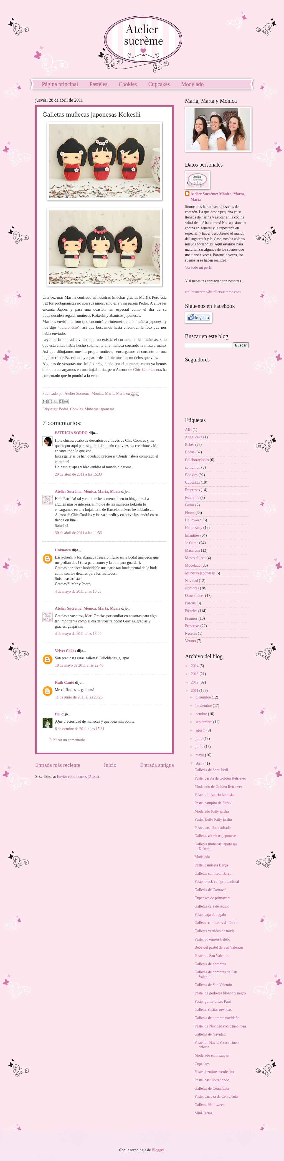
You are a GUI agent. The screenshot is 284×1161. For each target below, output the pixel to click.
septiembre (204, 722)
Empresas (192, 490)
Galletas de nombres (210, 964)
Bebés (189, 445)
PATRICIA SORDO (71, 433)
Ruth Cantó (64, 682)
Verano (190, 641)
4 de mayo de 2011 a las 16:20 (78, 634)
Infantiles (192, 535)
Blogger (158, 1150)
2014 (195, 666)
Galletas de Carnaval (210, 890)
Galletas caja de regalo (211, 906)
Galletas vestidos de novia (214, 931)
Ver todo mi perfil (198, 267)
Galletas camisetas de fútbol (215, 923)
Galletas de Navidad (209, 1034)
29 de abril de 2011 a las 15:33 (78, 474)
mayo (200, 755)
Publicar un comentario (67, 740)
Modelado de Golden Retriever (218, 787)
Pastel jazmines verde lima (214, 1072)
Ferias (189, 505)
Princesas (192, 626)
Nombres (192, 588)
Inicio (110, 765)
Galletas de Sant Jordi (211, 770)
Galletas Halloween (209, 1105)
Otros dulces (194, 596)
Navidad (191, 581)
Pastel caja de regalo (210, 915)
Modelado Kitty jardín (211, 811)
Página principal (60, 84)
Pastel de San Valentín (211, 956)
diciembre (204, 697)
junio (200, 747)
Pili (57, 714)
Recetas (191, 633)
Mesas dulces (195, 558)
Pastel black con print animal (216, 881)
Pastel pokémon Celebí (212, 939)
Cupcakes (159, 84)
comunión (192, 467)
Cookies (128, 84)
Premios (191, 618)
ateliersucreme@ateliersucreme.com (213, 292)
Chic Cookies (144, 369)
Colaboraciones (197, 460)
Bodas (64, 409)
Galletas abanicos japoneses (215, 836)
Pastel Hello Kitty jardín (213, 819)
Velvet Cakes (65, 651)
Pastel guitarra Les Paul (212, 1001)
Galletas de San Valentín (213, 985)
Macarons (192, 550)
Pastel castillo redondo (211, 1080)
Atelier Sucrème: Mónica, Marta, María (87, 491)
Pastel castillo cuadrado (212, 828)
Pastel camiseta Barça (211, 865)
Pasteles (98, 84)
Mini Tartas (203, 1113)
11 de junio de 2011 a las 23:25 (79, 697)
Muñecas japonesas (99, 409)
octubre (202, 714)
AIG (188, 430)
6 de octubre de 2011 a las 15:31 (79, 729)
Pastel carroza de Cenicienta (216, 1096)
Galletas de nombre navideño (216, 1018)
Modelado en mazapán (211, 1055)
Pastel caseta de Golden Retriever (220, 778)
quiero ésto (68, 327)
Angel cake (193, 437)
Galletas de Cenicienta (211, 1088)
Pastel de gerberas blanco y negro (220, 993)
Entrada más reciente (57, 765)
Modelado (192, 84)
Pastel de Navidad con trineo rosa (220, 1026)
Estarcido (192, 498)
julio (200, 739)
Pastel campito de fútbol (213, 803)
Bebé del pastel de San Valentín (218, 947)
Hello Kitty (193, 528)
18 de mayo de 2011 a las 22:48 (79, 665)
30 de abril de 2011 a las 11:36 (78, 533)
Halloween (193, 520)
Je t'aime (191, 543)
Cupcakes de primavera (212, 898)
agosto (201, 730)
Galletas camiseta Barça (212, 873)
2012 (195, 682)
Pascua (190, 603)
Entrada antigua (157, 765)
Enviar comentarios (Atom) (78, 777)
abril (200, 763)
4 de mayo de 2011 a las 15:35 (78, 591)
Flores (190, 513)
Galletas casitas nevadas (212, 1009)
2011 (195, 690)
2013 (195, 674)
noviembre (204, 705)
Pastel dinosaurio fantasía (214, 795)
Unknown (63, 550)
